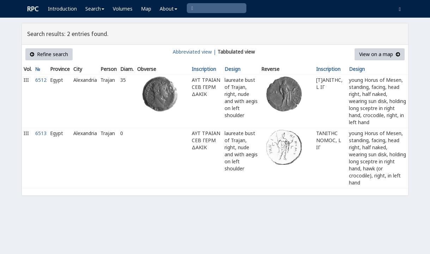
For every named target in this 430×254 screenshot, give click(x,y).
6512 (41, 80)
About (168, 8)
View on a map (379, 54)
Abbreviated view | (194, 51)
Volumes (123, 8)
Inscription (204, 69)
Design (232, 69)
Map (146, 8)
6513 (41, 133)
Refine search (49, 54)
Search (94, 8)
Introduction (62, 8)
